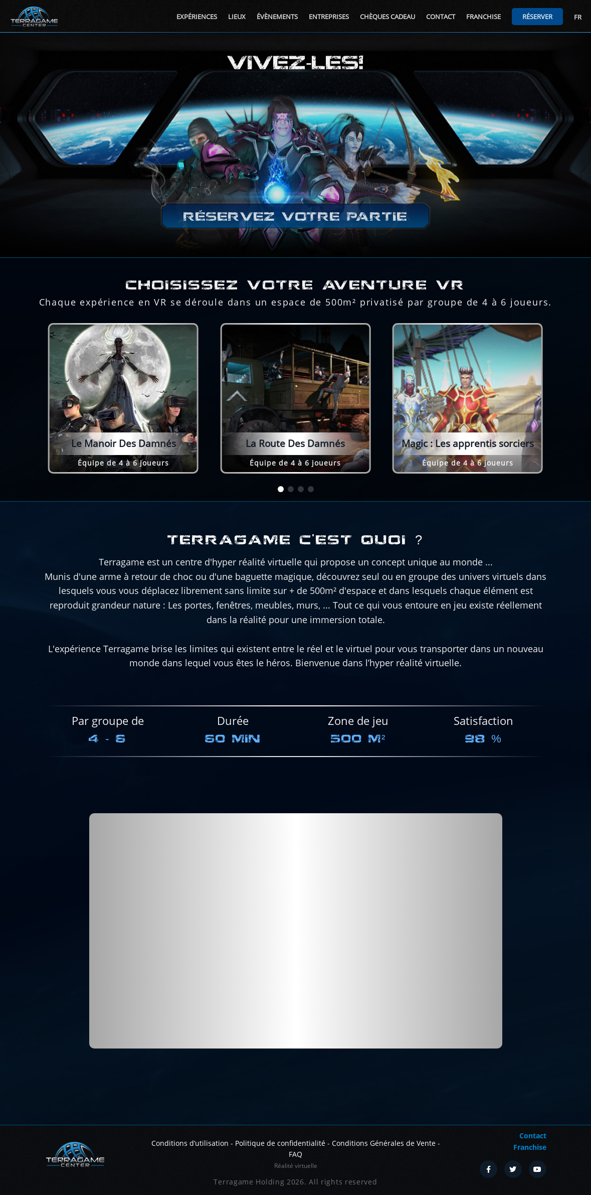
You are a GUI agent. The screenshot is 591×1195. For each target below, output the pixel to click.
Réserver (537, 16)
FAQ (295, 1154)
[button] (281, 489)
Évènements (277, 16)
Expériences (196, 16)
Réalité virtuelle (295, 1165)
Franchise (483, 16)
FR (577, 17)
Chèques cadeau (387, 16)
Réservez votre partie (295, 216)
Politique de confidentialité (280, 1143)
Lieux (237, 16)
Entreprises (329, 16)
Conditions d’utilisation (190, 1143)
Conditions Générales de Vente (384, 1143)
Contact (440, 16)
